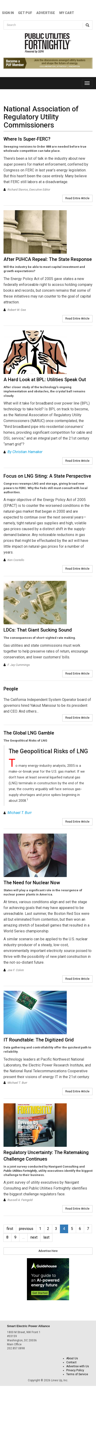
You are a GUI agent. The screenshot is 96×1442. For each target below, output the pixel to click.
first (10, 1228)
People (11, 689)
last (46, 1237)
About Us (72, 1358)
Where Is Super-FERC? (27, 139)
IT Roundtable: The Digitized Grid (39, 1040)
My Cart (66, 13)
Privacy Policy (75, 1370)
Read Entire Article (77, 198)
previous (26, 1228)
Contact (71, 1362)
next (33, 1237)
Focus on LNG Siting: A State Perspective (47, 476)
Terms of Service (77, 1374)
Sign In (8, 13)
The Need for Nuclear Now (32, 882)
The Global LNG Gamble (29, 733)
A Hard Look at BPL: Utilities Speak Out (45, 379)
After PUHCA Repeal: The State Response (48, 259)
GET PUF (25, 13)
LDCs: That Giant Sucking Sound (38, 630)
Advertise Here (48, 1251)
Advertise (45, 13)
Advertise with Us (77, 1366)
